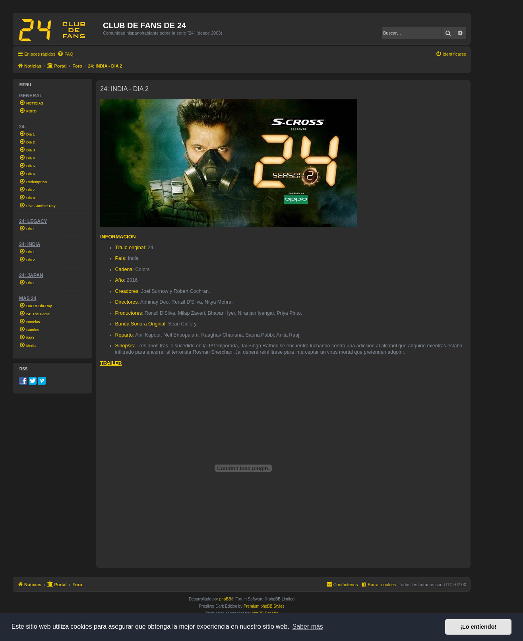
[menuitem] (65, 54)
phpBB (225, 599)
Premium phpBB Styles (264, 606)
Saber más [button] (307, 626)
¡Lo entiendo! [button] (478, 627)
